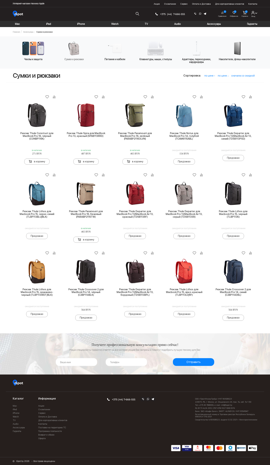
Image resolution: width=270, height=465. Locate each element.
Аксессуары (28, 32)
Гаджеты (17, 431)
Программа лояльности (50, 431)
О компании (170, 4)
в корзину (39, 161)
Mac (15, 406)
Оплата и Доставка (201, 4)
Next (258, 54)
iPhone (16, 413)
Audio (15, 424)
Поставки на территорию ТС (52, 427)
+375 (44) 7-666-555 (172, 14)
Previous (11, 54)
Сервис (184, 4)
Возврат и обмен (46, 435)
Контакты (252, 4)
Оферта (42, 438)
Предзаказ (184, 161)
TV (14, 420)
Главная (16, 32)
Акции (157, 4)
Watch (16, 417)
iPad (15, 409)
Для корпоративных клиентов (229, 4)
